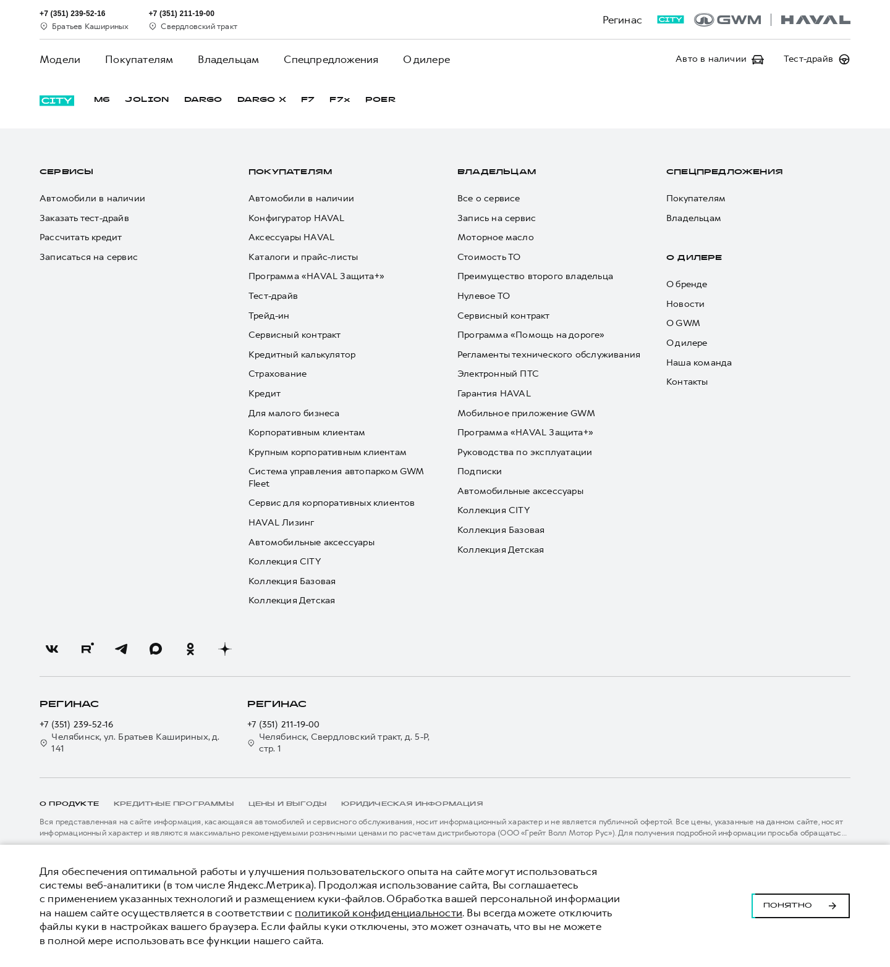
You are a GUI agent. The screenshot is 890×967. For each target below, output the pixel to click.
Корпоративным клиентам (306, 432)
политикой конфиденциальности (378, 912)
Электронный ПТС (498, 374)
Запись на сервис (496, 218)
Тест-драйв (273, 296)
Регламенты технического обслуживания (548, 355)
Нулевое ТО (483, 296)
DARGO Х (261, 100)
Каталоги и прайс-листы (303, 257)
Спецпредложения (331, 59)
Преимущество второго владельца (535, 276)
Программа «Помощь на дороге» (531, 335)
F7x (339, 100)
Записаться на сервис (89, 257)
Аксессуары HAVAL (291, 237)
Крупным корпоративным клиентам (327, 452)
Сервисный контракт (294, 335)
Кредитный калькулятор (301, 355)
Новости (685, 304)
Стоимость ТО (488, 257)
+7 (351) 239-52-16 (77, 724)
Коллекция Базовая (292, 581)
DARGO (203, 100)
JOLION (147, 100)
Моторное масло (495, 237)
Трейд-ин (269, 316)
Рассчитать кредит (81, 237)
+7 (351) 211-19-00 (283, 724)
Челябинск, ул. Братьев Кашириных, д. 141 (130, 743)
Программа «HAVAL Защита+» (316, 276)
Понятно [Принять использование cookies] (800, 906)
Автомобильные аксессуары (311, 542)
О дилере (426, 59)
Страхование (277, 374)
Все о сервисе (488, 198)
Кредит (264, 394)
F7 (308, 100)
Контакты (687, 382)
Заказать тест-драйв (84, 218)
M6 (102, 100)
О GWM (683, 323)
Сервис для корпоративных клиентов (331, 503)
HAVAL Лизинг (281, 523)
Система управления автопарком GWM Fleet (336, 478)
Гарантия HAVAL (494, 394)
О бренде (687, 284)
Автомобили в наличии (92, 198)
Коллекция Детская (291, 600)
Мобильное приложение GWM (526, 413)
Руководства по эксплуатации (524, 452)
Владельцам (228, 59)
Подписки (479, 471)
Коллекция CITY (284, 561)
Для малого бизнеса (294, 413)
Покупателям (139, 59)
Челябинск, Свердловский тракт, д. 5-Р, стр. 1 (338, 743)
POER (380, 100)
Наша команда (699, 363)
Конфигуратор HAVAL (296, 218)
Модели (60, 59)
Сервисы (66, 172)
